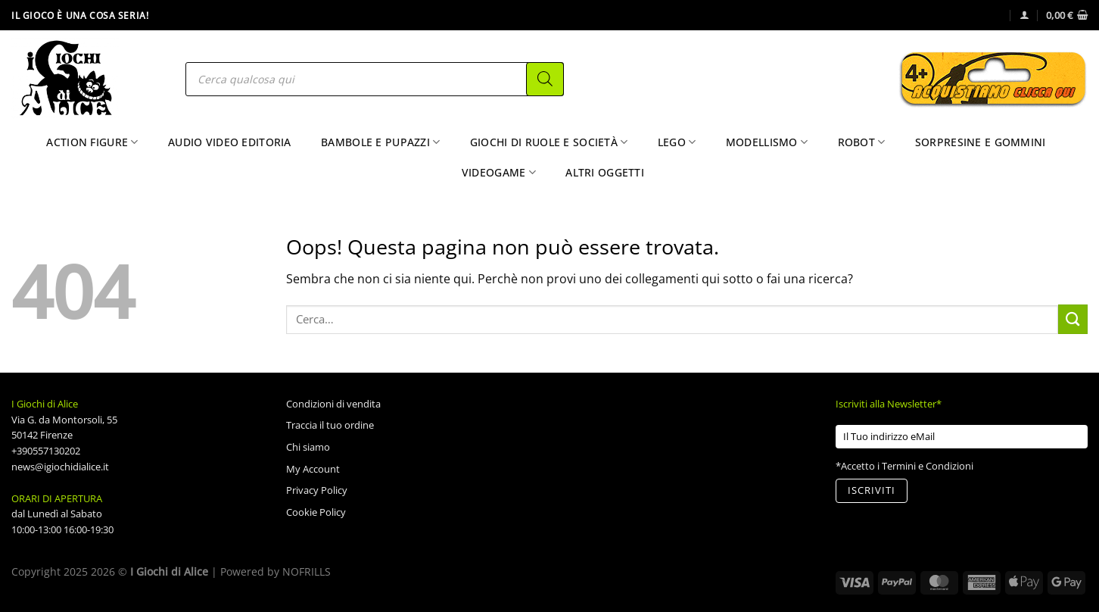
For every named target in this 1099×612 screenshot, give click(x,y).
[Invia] (1073, 319)
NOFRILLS (306, 571)
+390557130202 (45, 450)
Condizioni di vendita (333, 404)
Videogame (499, 172)
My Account (313, 469)
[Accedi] (1024, 14)
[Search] (545, 79)
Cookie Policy (316, 512)
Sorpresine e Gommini (980, 142)
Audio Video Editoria (229, 142)
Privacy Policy (316, 490)
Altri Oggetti (604, 172)
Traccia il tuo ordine (330, 425)
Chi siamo (308, 447)
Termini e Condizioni (927, 466)
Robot (862, 142)
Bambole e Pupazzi (380, 142)
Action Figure (92, 142)
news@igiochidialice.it (60, 466)
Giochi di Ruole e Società (549, 142)
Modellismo (767, 142)
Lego (677, 142)
